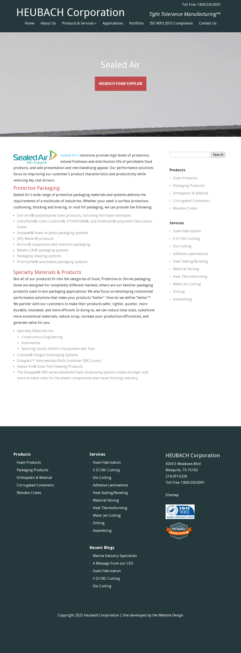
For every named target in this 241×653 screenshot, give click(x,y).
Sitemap (172, 506)
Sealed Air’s (69, 166)
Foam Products (185, 189)
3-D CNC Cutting (186, 249)
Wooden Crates (185, 219)
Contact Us (207, 23)
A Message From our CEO (113, 574)
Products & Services (78, 23)
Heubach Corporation (101, 626)
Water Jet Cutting (187, 295)
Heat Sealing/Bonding (190, 272)
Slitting (179, 302)
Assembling (182, 310)
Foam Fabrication (187, 242)
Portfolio (136, 23)
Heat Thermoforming (190, 287)
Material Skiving (186, 280)
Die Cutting (182, 257)
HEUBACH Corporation (70, 12)
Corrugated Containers (191, 212)
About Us (48, 23)
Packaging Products (188, 196)
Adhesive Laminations (190, 265)
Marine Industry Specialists (115, 567)
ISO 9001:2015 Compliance (171, 23)
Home (29, 23)
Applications (113, 23)
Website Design (170, 626)
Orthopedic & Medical (190, 204)
